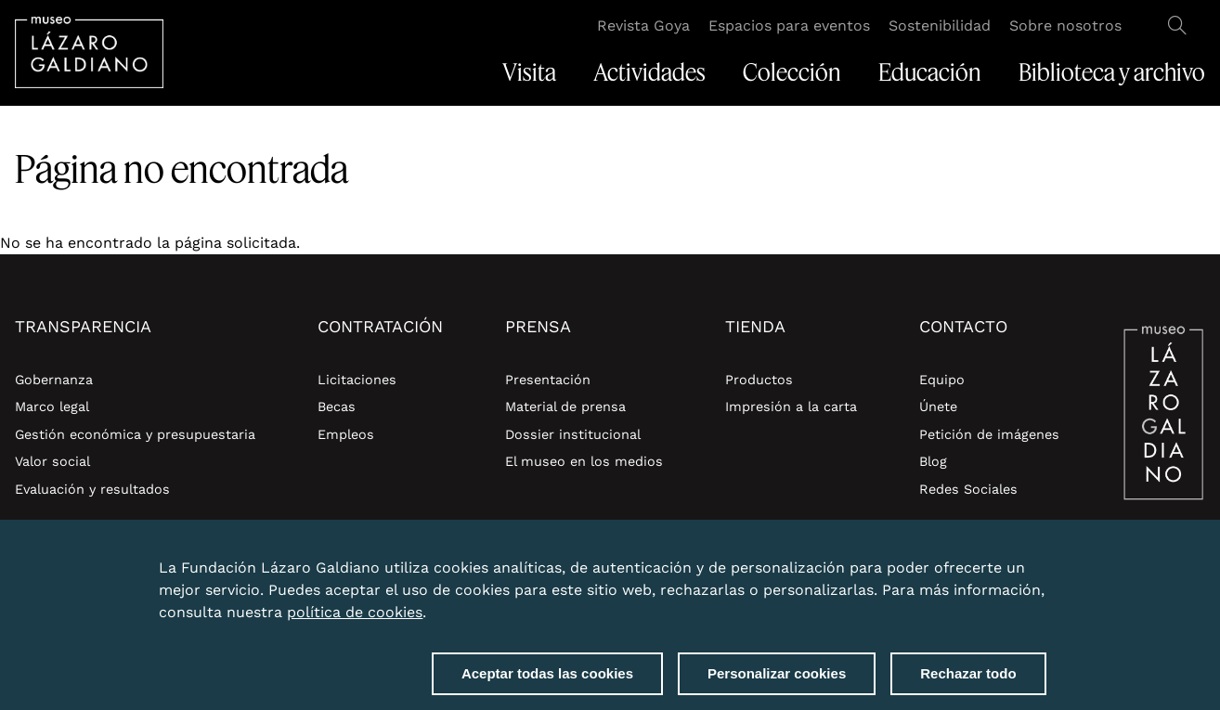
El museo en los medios (584, 461)
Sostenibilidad (940, 25)
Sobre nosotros (1065, 25)
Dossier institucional (573, 434)
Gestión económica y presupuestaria (135, 434)
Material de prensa (565, 406)
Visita (529, 72)
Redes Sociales (968, 489)
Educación (929, 72)
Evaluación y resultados (92, 489)
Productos (759, 379)
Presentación (548, 379)
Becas (337, 406)
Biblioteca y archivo (1112, 72)
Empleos (346, 434)
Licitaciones (357, 379)
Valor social (52, 461)
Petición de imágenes (989, 434)
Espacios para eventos (789, 25)
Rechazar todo (968, 679)
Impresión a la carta (791, 406)
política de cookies (354, 617)
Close (1042, 562)
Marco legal (52, 406)
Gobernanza (54, 379)
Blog (933, 461)
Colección (792, 72)
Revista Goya (643, 25)
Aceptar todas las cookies (547, 679)
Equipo (942, 379)
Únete (938, 406)
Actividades (649, 72)
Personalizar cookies (776, 679)
